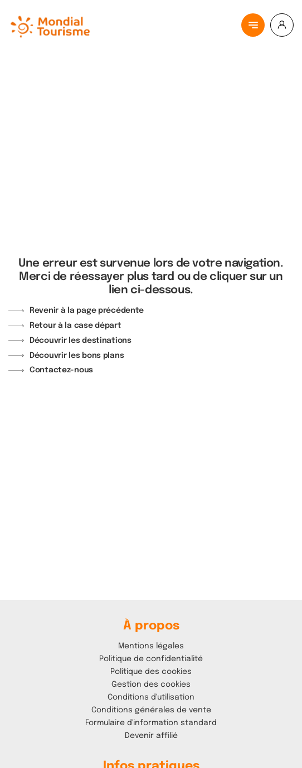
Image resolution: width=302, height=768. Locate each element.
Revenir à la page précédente (87, 310)
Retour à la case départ (75, 325)
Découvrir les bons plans (77, 356)
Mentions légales (151, 646)
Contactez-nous (61, 370)
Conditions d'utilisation (151, 697)
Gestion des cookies (151, 684)
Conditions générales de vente (151, 710)
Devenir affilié (151, 736)
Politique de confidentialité (151, 659)
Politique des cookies (151, 672)
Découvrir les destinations (80, 340)
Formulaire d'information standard (151, 723)
